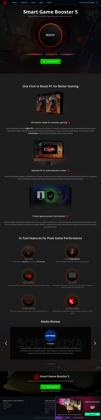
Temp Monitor (74, 259)
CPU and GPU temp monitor (52, 407)
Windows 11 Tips (49, 409)
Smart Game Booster (4, 2)
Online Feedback (7, 405)
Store (33, 3)
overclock (25, 261)
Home (14, 3)
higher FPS (29, 128)
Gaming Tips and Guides (51, 403)
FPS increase (41, 261)
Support (47, 411)
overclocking (32, 133)
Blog (41, 3)
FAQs (4, 409)
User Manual (6, 407)
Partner (47, 413)
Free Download (50, 62)
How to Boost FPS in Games (52, 405)
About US (5, 403)
